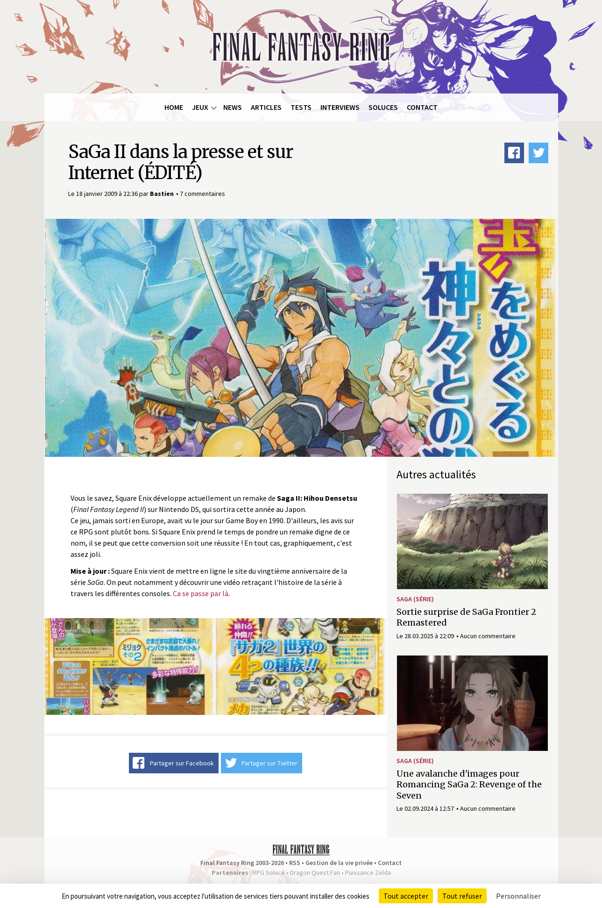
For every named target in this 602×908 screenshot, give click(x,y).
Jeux (200, 107)
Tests (301, 107)
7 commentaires (202, 193)
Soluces (383, 107)
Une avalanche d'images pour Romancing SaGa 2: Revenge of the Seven (469, 784)
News (232, 107)
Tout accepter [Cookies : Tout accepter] (405, 896)
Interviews (340, 107)
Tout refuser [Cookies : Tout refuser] (462, 896)
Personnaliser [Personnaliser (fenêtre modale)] (518, 896)
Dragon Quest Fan (315, 872)
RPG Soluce (269, 872)
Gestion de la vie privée (339, 862)
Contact (422, 107)
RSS (294, 862)
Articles (266, 107)
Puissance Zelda (368, 872)
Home (173, 107)
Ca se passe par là (200, 593)
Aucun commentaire (488, 636)
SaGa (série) (415, 599)
